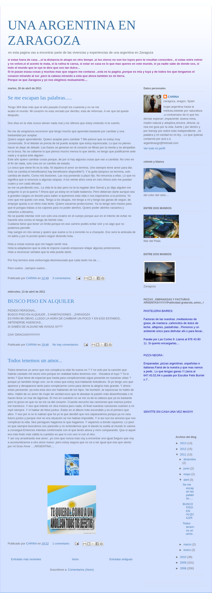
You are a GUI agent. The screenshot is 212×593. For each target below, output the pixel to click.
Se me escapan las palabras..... (40, 98)
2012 (183, 449)
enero (188, 550)
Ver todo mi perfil (154, 148)
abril (187, 479)
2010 (183, 557)
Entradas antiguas (120, 559)
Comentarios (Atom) (81, 569)
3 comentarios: (62, 278)
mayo (187, 474)
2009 (183, 562)
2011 (183, 454)
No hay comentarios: (66, 344)
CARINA (173, 96)
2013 (183, 443)
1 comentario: (61, 543)
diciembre (190, 459)
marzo (188, 544)
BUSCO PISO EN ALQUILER (41, 301)
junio (187, 468)
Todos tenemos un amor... (35, 360)
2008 (183, 568)
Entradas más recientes (26, 559)
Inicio (75, 559)
